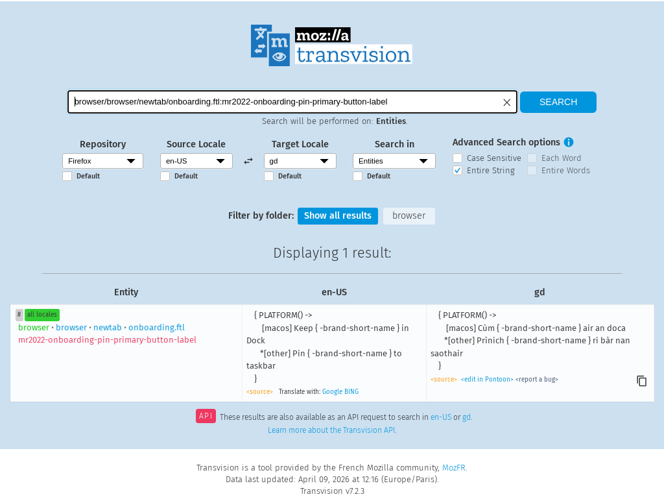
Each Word (561, 158)
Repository (103, 144)
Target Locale (300, 144)
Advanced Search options (506, 142)
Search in (394, 144)
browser (408, 215)
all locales (42, 315)
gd (466, 417)
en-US (441, 417)
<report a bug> (537, 380)
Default (88, 176)
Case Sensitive (494, 158)
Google (332, 392)
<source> (259, 392)
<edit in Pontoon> (487, 380)
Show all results (338, 215)
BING (351, 392)
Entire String (491, 170)
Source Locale (196, 144)
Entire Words (565, 170)
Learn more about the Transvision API (331, 430)
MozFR (454, 467)
